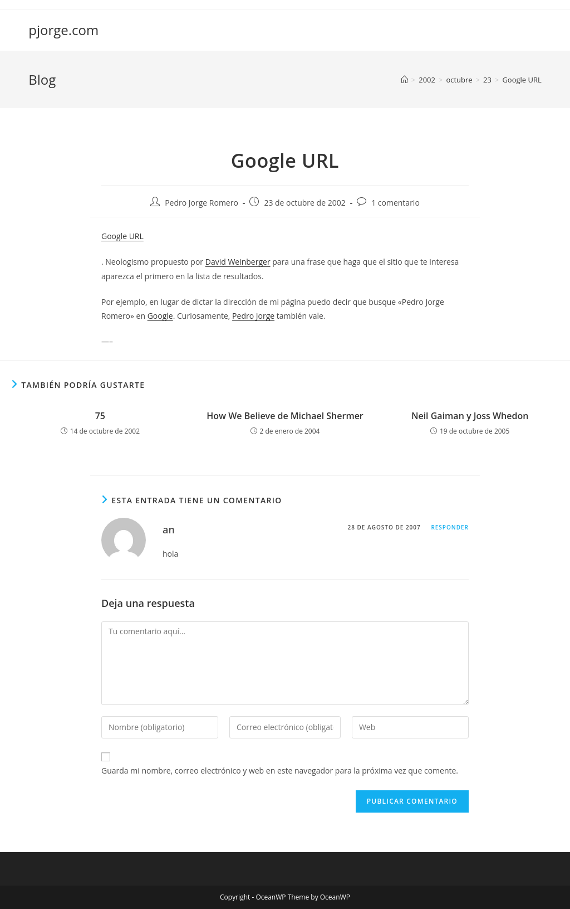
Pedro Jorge (253, 315)
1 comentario (395, 202)
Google (160, 315)
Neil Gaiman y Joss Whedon (469, 416)
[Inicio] (404, 80)
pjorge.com (63, 30)
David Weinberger (238, 261)
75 (100, 416)
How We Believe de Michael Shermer (285, 416)
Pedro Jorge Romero (201, 202)
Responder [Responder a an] (450, 527)
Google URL (521, 80)
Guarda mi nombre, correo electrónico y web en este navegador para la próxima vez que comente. (279, 770)
